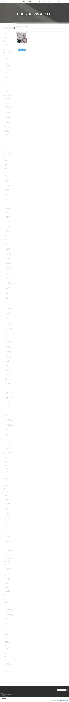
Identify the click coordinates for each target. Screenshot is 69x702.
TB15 (5, 622)
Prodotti (39, 1)
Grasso (7, 540)
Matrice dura (8, 522)
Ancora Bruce (8, 513)
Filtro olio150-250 (7, 572)
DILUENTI (7, 521)
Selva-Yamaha (6, 564)
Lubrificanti (7, 541)
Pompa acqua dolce (9, 384)
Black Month (6, 49)
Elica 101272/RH (8, 401)
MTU (5, 475)
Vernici (7, 528)
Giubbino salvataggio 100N (8, 74)
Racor (5, 138)
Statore (7, 322)
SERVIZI (29, 1)
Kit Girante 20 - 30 (7, 118)
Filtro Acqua (6, 92)
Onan (5, 342)
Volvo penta (6, 429)
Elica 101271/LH (7, 595)
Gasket (7, 299)
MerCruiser (6, 255)
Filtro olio (6, 66)
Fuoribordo (7, 298)
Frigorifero (6, 147)
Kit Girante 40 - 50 (7, 119)
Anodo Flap (7, 247)
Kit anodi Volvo (8, 252)
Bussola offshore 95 (9, 366)
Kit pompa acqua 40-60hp (8, 609)
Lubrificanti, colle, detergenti (9, 533)
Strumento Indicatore (9, 323)
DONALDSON (6, 70)
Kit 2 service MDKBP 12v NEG (10, 350)
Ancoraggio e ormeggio (8, 512)
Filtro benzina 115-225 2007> (9, 565)
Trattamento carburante (9, 550)
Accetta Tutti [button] (65, 700)
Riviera (6, 387)
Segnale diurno (7, 77)
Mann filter (6, 168)
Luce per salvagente (7, 76)
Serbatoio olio (8, 274)
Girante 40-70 (7, 574)
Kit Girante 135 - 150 (8, 116)
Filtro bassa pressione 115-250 (9, 106)
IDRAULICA (5, 126)
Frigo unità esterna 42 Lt (8, 664)
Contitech (6, 194)
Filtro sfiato (7, 243)
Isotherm (5, 146)
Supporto (7, 324)
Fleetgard (6, 135)
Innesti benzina (8, 304)
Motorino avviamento (9, 308)
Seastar (6, 391)
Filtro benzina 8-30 (7, 112)
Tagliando (7, 325)
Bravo (7, 260)
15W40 (9, 544)
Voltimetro (6, 653)
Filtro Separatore (6, 81)
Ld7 (6, 416)
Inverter (6, 456)
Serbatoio (7, 319)
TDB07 (6, 628)
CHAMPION (6, 58)
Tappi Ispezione (8, 507)
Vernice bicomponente (9, 424)
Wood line (7, 426)
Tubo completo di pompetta (9, 156)
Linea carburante (6, 154)
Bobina (7, 259)
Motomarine (6, 329)
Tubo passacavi (6, 634)
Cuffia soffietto (8, 287)
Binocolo (7, 365)
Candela (6, 59)
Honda (5, 104)
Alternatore (7, 258)
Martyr (6, 244)
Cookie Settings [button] (60, 700)
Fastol (5, 202)
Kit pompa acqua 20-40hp (8, 608)
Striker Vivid (8, 208)
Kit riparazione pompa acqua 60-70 (10, 674)
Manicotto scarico (8, 268)
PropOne (5, 557)
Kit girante (7, 353)
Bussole (7, 554)
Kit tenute (7, 440)
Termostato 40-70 (7, 583)
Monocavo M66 (7, 642)
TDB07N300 (6, 103)
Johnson (6, 225)
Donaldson (6, 134)
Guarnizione (8, 267)
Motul (5, 472)
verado (5, 656)
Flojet (5, 204)
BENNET (6, 181)
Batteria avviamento (8, 453)
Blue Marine (6, 182)
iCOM (5, 659)
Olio (6, 441)
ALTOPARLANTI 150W (9, 185)
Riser (7, 270)
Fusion (6, 205)
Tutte (65, 29)
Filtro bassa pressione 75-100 (9, 108)
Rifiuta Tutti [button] (54, 700)
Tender (7, 377)
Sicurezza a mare (6, 588)
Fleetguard (5, 91)
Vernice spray (8, 412)
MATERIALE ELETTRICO (7, 452)
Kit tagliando (6, 471)
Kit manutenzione (8, 355)
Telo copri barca (8, 509)
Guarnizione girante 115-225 (9, 577)
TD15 (5, 102)
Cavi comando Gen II (9, 284)
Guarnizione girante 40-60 (8, 578)
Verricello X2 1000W (7, 164)
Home (17, 26)
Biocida (7, 179)
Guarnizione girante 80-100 (9, 580)
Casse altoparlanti (7, 44)
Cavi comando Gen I (9, 283)
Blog (44, 1)
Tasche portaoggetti (9, 508)
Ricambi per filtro (7, 80)
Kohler (6, 227)
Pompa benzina (8, 314)
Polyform (6, 369)
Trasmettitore (8, 338)
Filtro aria (7, 230)
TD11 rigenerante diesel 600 (9, 624)
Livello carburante (7, 649)
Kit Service (7, 307)
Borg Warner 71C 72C (7, 52)
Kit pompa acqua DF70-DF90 (9, 615)
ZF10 (5, 142)
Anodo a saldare (8, 245)
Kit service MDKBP (7, 69)
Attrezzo (7, 279)
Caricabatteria (6, 54)
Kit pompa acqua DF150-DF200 (9, 611)
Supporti (5, 602)
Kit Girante (7, 226)
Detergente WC (7, 667)
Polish (7, 523)
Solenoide (7, 407)
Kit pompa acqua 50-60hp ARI (9, 610)
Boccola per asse (6, 51)
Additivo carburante (9, 176)
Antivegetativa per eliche (8, 558)
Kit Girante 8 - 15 (7, 122)
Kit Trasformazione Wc (8, 668)
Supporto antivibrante (8, 37)
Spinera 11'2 (6, 599)
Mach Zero (6, 641)
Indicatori (7, 360)
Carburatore (8, 282)
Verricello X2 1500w (7, 165)
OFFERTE (5, 483)
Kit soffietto (7, 439)
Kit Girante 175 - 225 (8, 117)
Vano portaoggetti (8, 510)
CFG (4, 55)
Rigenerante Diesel (7, 619)
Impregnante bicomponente (10, 420)
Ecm (6, 289)
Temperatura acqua (7, 652)
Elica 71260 (7, 402)
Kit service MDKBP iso (9, 357)
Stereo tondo (8, 186)
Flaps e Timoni (6, 87)
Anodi (7, 278)
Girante (7, 222)
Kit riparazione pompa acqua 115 (9, 671)
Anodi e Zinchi (6, 40)
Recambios (6, 379)
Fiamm (6, 203)
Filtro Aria (7, 189)
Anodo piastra (8, 248)
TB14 (5, 99)
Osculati (6, 358)
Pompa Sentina (7, 131)
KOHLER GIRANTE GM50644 (22, 45)
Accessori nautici (7, 495)
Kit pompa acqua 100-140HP (9, 606)
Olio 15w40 (6, 680)
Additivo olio (8, 177)
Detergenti (7, 535)
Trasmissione (8, 444)
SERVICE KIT (8, 337)
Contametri (6, 160)
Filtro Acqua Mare (6, 78)
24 (63, 29)
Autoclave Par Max (9, 221)
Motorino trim (8, 200)
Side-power (6, 398)
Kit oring (7, 85)
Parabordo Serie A (8, 370)
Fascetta (7, 292)
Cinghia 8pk (8, 195)
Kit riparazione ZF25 (9, 448)
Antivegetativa (8, 419)
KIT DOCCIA (6, 485)
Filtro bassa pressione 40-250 (9, 107)
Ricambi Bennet (7, 89)
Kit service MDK (8, 356)
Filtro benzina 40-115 (8, 569)
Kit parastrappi (8, 468)
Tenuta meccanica (7, 38)
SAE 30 (9, 546)
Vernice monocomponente (10, 425)
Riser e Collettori (8, 272)
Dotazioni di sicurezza (7, 72)
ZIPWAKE (5, 682)
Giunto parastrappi (9, 403)
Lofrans (5, 159)
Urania (6, 415)
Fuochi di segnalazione (7, 95)
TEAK (5, 555)
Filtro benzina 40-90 (7, 111)
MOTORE (5, 465)
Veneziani (6, 417)
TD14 (5, 627)
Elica (6, 433)
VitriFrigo (9, 500)
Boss (5, 184)
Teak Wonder (7, 410)
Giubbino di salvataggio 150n (9, 73)
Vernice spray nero (9, 328)
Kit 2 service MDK (8, 347)
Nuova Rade (6, 339)
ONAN (5, 488)
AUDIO (5, 41)
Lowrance (6, 234)
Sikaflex (7, 547)
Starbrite (6, 408)
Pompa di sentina (7, 36)
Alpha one (7, 257)
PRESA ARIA (7, 505)
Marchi (5, 172)
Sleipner (6, 406)
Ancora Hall (7, 514)
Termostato (7, 327)
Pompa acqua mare (9, 218)
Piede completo (8, 313)
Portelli (7, 504)
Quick (5, 371)
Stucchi (7, 527)
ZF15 (5, 143)
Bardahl (6, 175)
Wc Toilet (5, 666)
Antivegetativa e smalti (8, 518)
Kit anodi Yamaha (8, 253)
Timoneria (5, 631)
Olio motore (8, 180)
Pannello (6, 464)
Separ (5, 83)
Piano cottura (8, 503)
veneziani (5, 654)
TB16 (5, 100)
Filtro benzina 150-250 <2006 (9, 567)
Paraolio (7, 312)
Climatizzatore (7, 663)
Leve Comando (6, 150)
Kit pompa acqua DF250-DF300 (9, 614)
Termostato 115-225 (8, 123)
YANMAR (5, 675)
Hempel (6, 209)
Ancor (5, 33)
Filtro (7, 293)
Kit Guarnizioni (8, 193)
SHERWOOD (6, 394)
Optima (5, 489)
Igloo (5, 213)
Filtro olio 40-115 (7, 570)
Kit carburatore (8, 382)
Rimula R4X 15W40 (7, 587)
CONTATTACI (50, 1)
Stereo (6, 48)
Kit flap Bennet (7, 88)
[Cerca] (14, 28)
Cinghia (5, 61)
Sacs (5, 388)
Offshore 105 (8, 367)
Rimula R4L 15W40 (7, 586)
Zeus (7, 275)
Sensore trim (8, 318)
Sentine (9, 537)
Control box (6, 161)
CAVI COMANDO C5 (7, 638)
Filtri (5, 531)
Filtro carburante (7, 65)
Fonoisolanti (6, 532)
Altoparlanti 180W (8, 46)
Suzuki (5, 605)
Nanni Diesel (6, 332)
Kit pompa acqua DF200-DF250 (9, 613)
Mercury (6, 277)
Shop (34, 1)
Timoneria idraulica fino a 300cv (10, 393)
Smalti (7, 526)
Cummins (5, 62)
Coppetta (7, 84)
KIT (4, 149)
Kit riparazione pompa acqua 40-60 (10, 672)
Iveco (5, 214)
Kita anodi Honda (8, 254)
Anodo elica (7, 373)
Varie (5, 645)
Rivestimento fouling (7, 561)
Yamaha (5, 670)
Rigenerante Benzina (8, 618)
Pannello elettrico (6, 491)
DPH (6, 431)
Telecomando (8, 374)
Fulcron (9, 536)
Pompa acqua (8, 269)
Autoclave (6, 127)
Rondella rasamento (10, 450)
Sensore (7, 273)
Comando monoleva (8, 153)
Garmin (6, 207)
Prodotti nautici (6, 494)
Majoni (6, 235)
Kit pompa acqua (8, 199)
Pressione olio (7, 650)
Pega (5, 362)
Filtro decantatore (8, 389)
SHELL (5, 584)
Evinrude (6, 198)
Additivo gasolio (7, 98)
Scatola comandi (8, 317)
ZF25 (5, 144)
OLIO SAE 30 (6, 486)
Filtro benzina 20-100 (8, 568)
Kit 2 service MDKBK (9, 348)
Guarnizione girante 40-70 (8, 579)
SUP (4, 598)
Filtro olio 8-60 (7, 113)
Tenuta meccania (8, 397)
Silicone (7, 212)
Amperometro (7, 648)
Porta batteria (7, 458)
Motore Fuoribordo (7, 469)
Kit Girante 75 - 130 (7, 121)
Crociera (7, 262)
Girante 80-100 (7, 575)
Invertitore (5, 139)
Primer (7, 211)
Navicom (6, 660)
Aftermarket (6, 32)
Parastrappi (6, 492)
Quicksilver (6, 375)
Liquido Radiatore (6, 157)
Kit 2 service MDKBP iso (9, 351)
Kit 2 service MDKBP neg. (9, 352)
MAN (5, 236)
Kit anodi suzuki (8, 250)
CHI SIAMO (24, 1)
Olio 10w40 (7, 238)
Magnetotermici (7, 457)
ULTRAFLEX (6, 637)
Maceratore (6, 130)
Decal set (7, 288)
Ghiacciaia (7, 502)
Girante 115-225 (7, 573)
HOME (19, 1)
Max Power (6, 461)
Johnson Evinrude (8, 249)
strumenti (7, 361)
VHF (4, 657)
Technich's (5, 617)
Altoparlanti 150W (8, 45)
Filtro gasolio (6, 169)
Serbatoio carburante (9, 341)
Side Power (6, 594)
